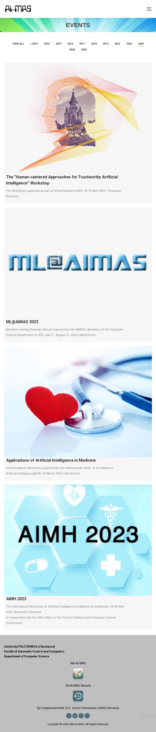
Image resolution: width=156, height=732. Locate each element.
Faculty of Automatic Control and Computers (34, 651)
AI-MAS (79, 724)
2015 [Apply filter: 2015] (58, 43)
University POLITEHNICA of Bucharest (29, 646)
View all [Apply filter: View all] (18, 43)
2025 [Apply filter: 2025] (84, 49)
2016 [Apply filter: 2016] (70, 43)
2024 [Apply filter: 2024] (72, 49)
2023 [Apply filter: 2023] (141, 43)
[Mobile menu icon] (149, 9)
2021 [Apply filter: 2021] (117, 43)
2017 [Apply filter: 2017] (82, 43)
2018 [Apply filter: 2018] (94, 43)
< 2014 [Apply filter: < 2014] (34, 43)
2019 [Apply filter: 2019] (105, 43)
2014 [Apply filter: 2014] (47, 43)
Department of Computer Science (26, 656)
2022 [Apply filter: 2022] (129, 43)
